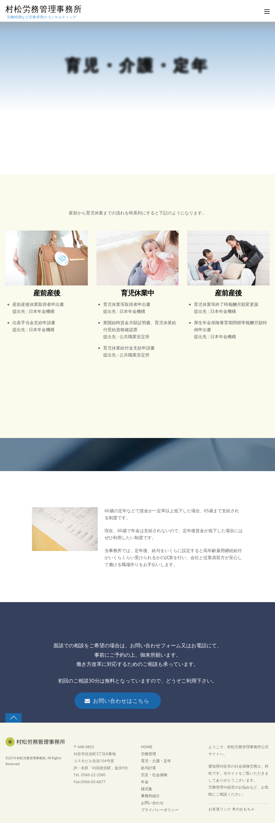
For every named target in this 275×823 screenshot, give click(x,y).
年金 (145, 781)
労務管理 (148, 753)
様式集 (146, 788)
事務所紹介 (150, 795)
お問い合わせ (152, 802)
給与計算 (148, 767)
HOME (147, 746)
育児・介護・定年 (156, 760)
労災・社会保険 (154, 774)
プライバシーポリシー (160, 809)
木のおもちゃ (243, 808)
